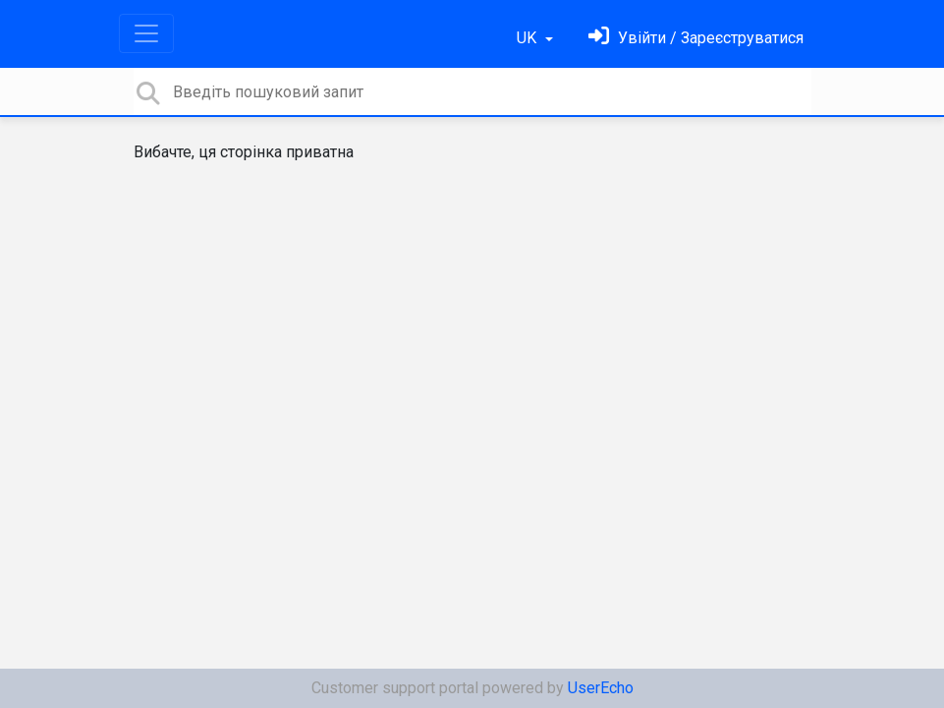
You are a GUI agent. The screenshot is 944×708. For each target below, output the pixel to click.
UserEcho (601, 687)
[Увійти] (696, 38)
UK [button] (528, 38)
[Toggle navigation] (146, 33)
